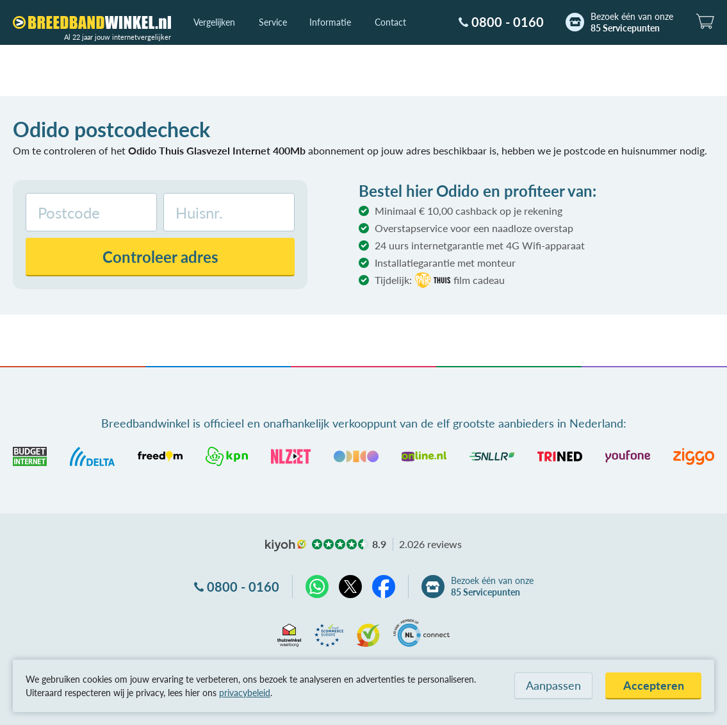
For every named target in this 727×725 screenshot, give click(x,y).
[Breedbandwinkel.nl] (92, 22)
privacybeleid (244, 692)
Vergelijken (214, 22)
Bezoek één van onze (632, 22)
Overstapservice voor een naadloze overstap (474, 228)
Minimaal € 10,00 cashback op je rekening (468, 210)
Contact (390, 22)
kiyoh (285, 545)
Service (273, 22)
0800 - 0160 (507, 21)
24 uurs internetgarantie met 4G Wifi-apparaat (480, 245)
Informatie (330, 22)
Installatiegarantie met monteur (445, 262)
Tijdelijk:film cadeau (440, 280)
